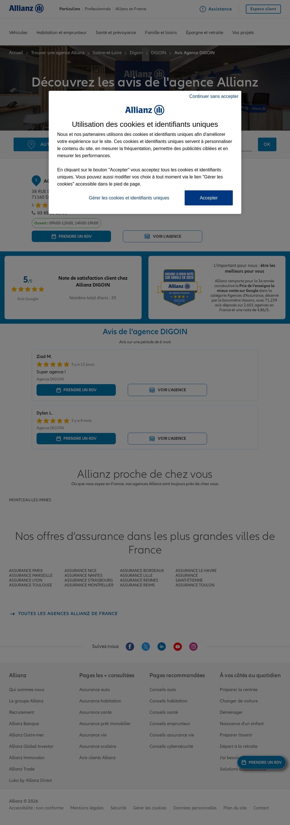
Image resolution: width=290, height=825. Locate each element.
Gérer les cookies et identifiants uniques (129, 197)
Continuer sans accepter (213, 96)
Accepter (209, 197)
